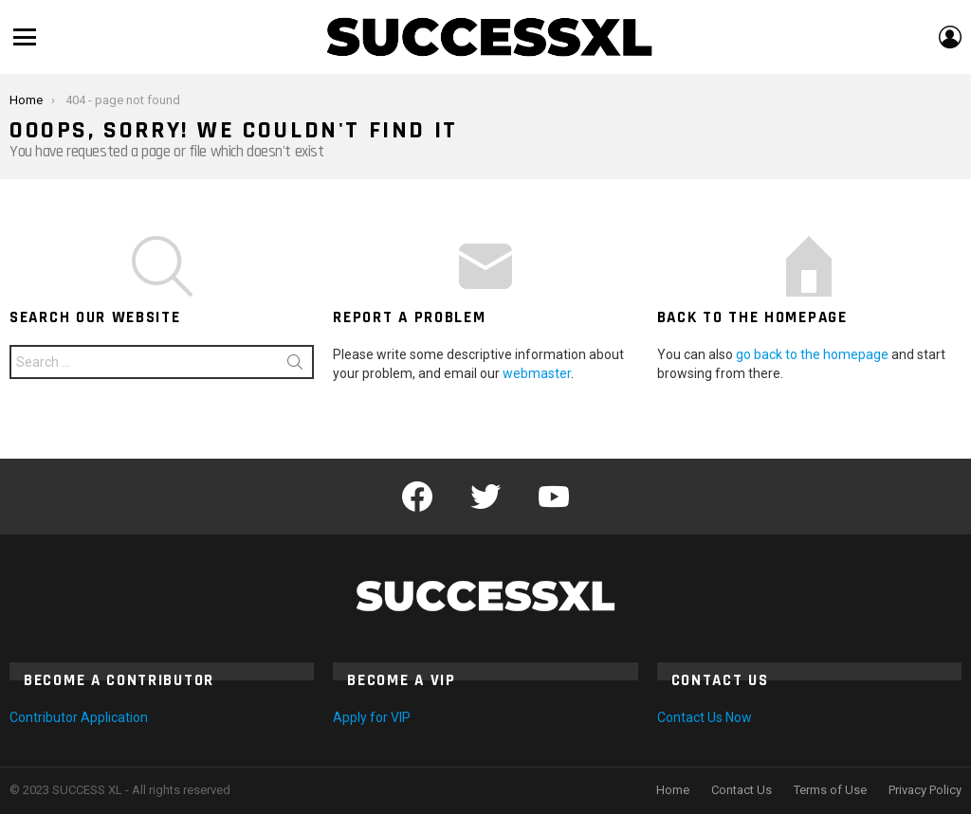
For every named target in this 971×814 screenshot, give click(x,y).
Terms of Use (830, 790)
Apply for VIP (372, 717)
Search (295, 366)
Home (672, 790)
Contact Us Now (704, 717)
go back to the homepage (812, 354)
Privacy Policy (925, 790)
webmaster (537, 373)
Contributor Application (78, 717)
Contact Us (741, 790)
